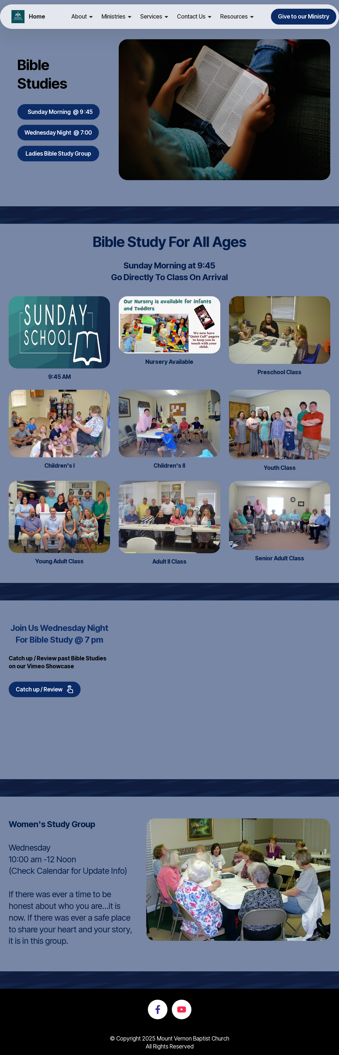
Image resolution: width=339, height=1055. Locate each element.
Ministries (114, 16)
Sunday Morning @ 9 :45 (59, 111)
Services (151, 16)
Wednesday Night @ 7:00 (58, 132)
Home (37, 17)
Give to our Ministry (303, 16)
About (79, 16)
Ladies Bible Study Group (58, 153)
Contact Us (191, 16)
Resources (234, 16)
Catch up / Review (45, 689)
